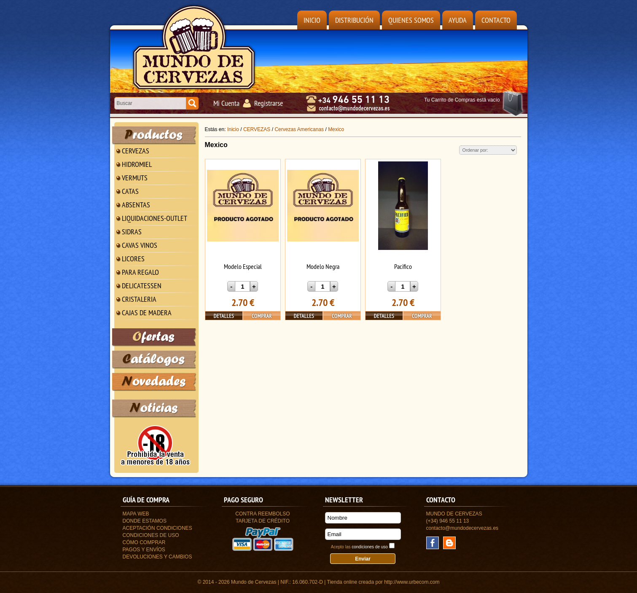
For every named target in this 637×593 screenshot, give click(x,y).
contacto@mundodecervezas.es (462, 528)
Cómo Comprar (144, 542)
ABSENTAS (136, 204)
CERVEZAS (135, 151)
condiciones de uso (370, 547)
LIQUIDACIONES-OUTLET (154, 218)
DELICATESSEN (141, 285)
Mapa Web (136, 514)
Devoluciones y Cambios (157, 557)
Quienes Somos (411, 20)
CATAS (130, 191)
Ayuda (458, 20)
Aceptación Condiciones (157, 528)
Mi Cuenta (226, 103)
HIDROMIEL (137, 164)
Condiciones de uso (151, 535)
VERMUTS (135, 177)
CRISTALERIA (139, 299)
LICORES (133, 258)
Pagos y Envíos (144, 550)
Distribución (354, 20)
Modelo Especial (243, 266)
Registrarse (268, 103)
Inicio (312, 20)
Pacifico (403, 266)
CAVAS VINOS (139, 245)
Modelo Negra (322, 266)
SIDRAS (132, 231)
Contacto (496, 20)
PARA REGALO (140, 272)
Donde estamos (145, 521)
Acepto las (359, 547)
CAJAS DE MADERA (147, 312)
